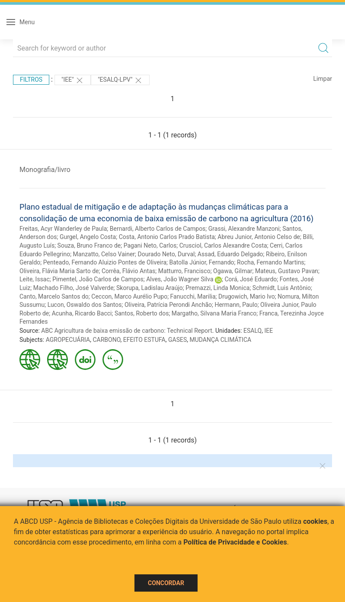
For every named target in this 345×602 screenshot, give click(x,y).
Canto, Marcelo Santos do (54, 296)
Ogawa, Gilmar (232, 271)
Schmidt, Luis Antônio (281, 287)
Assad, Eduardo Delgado (230, 254)
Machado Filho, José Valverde (73, 287)
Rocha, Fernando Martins (270, 262)
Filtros (31, 79)
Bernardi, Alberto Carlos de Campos (158, 228)
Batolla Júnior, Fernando (201, 262)
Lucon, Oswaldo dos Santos (85, 304)
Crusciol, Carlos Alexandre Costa (223, 245)
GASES (177, 339)
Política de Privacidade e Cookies (235, 542)
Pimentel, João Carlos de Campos (98, 279)
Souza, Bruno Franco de (89, 245)
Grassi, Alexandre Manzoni (244, 228)
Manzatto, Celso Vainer (104, 254)
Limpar (322, 78)
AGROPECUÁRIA (68, 339)
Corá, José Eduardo (250, 279)
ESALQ (252, 330)
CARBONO (106, 339)
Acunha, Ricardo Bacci (82, 313)
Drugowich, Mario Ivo (246, 296)
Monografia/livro (44, 170)
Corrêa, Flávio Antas (128, 271)
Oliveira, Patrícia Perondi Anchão (168, 304)
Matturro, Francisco (184, 271)
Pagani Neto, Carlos (150, 245)
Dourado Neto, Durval (166, 254)
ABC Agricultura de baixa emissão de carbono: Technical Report (126, 330)
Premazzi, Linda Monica (217, 287)
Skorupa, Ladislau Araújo (149, 287)
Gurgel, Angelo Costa (88, 236)
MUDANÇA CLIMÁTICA (221, 339)
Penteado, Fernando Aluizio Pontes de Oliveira (104, 262)
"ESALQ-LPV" (120, 80)
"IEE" (72, 80)
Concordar (166, 583)
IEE (268, 330)
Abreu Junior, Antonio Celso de (258, 236)
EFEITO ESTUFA (144, 339)
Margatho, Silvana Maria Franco (214, 313)
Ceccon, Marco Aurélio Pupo (129, 296)
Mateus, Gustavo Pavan (286, 271)
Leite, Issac (34, 279)
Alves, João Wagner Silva (179, 279)
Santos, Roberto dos (142, 313)
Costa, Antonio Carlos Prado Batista (167, 236)
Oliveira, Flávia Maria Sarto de (59, 271)
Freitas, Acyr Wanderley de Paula (63, 228)
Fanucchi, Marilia (193, 296)
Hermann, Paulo (235, 304)
